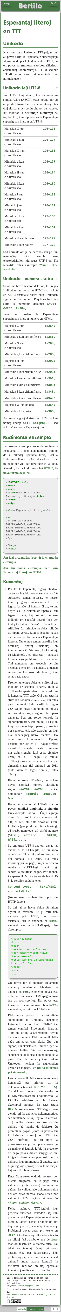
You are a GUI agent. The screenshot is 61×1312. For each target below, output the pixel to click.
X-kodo (40, 1309)
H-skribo (31, 1309)
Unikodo (22, 1309)
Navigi (7, 3)
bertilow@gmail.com (28, 1285)
